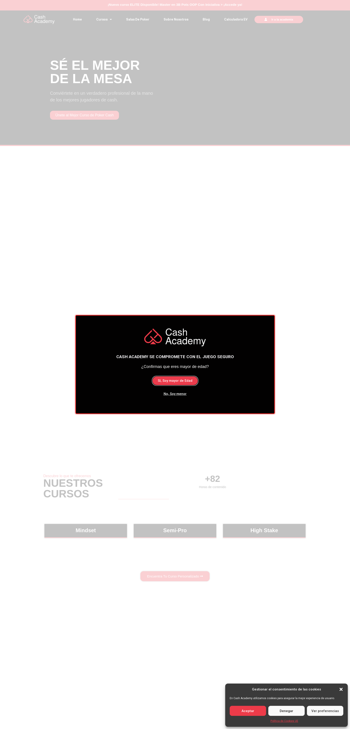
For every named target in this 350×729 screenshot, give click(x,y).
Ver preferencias (325, 711)
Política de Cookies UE (284, 721)
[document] (175, 364)
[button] (341, 689)
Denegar (286, 711)
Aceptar (248, 711)
